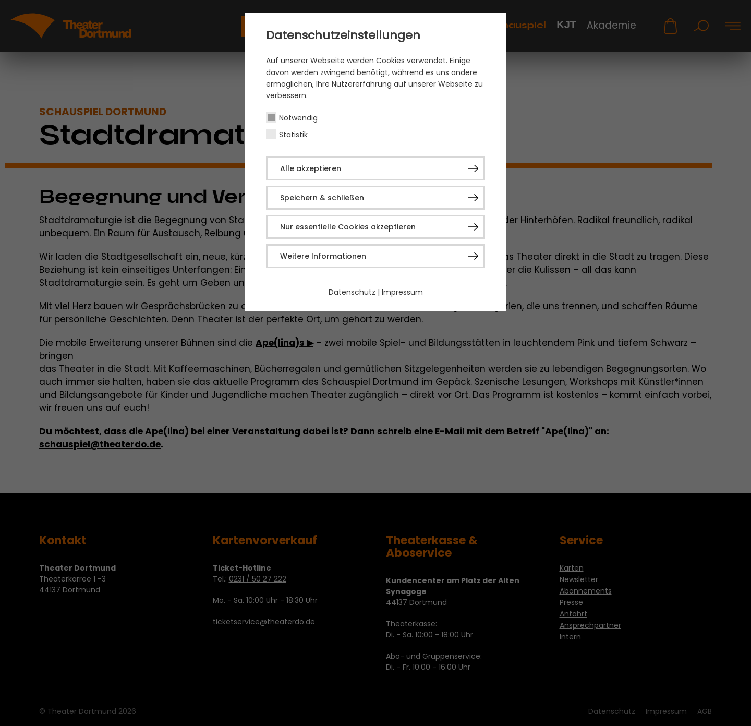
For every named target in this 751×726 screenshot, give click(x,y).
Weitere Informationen (323, 256)
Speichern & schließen (322, 197)
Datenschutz (352, 292)
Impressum (402, 292)
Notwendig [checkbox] (298, 118)
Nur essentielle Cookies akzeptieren (348, 227)
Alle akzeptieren (310, 168)
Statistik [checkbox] (293, 134)
